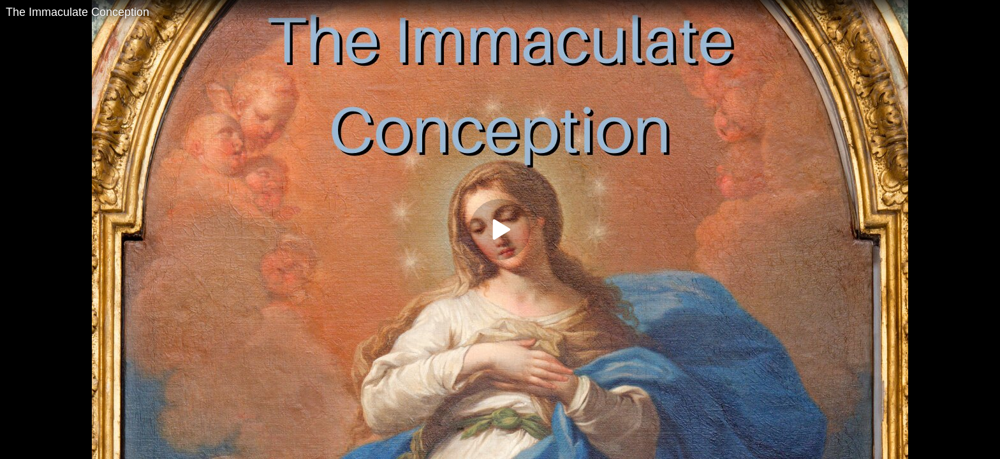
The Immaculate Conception (77, 12)
